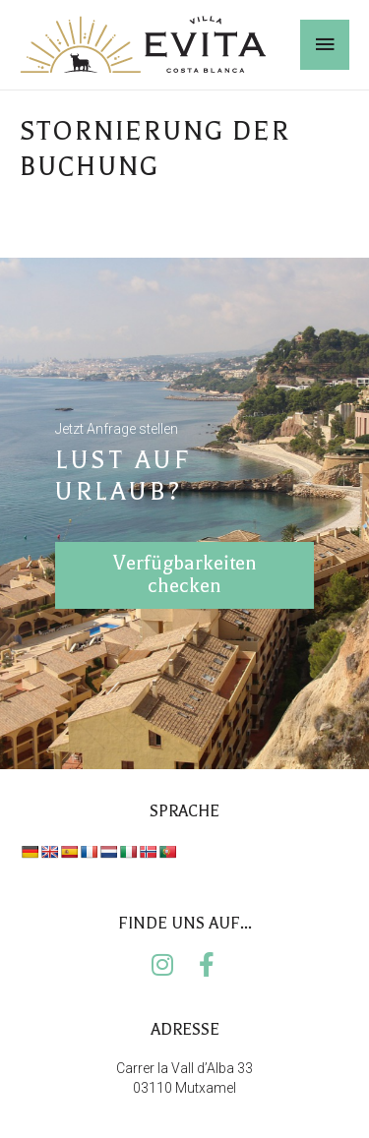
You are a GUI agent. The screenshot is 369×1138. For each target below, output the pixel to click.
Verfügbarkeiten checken (185, 570)
